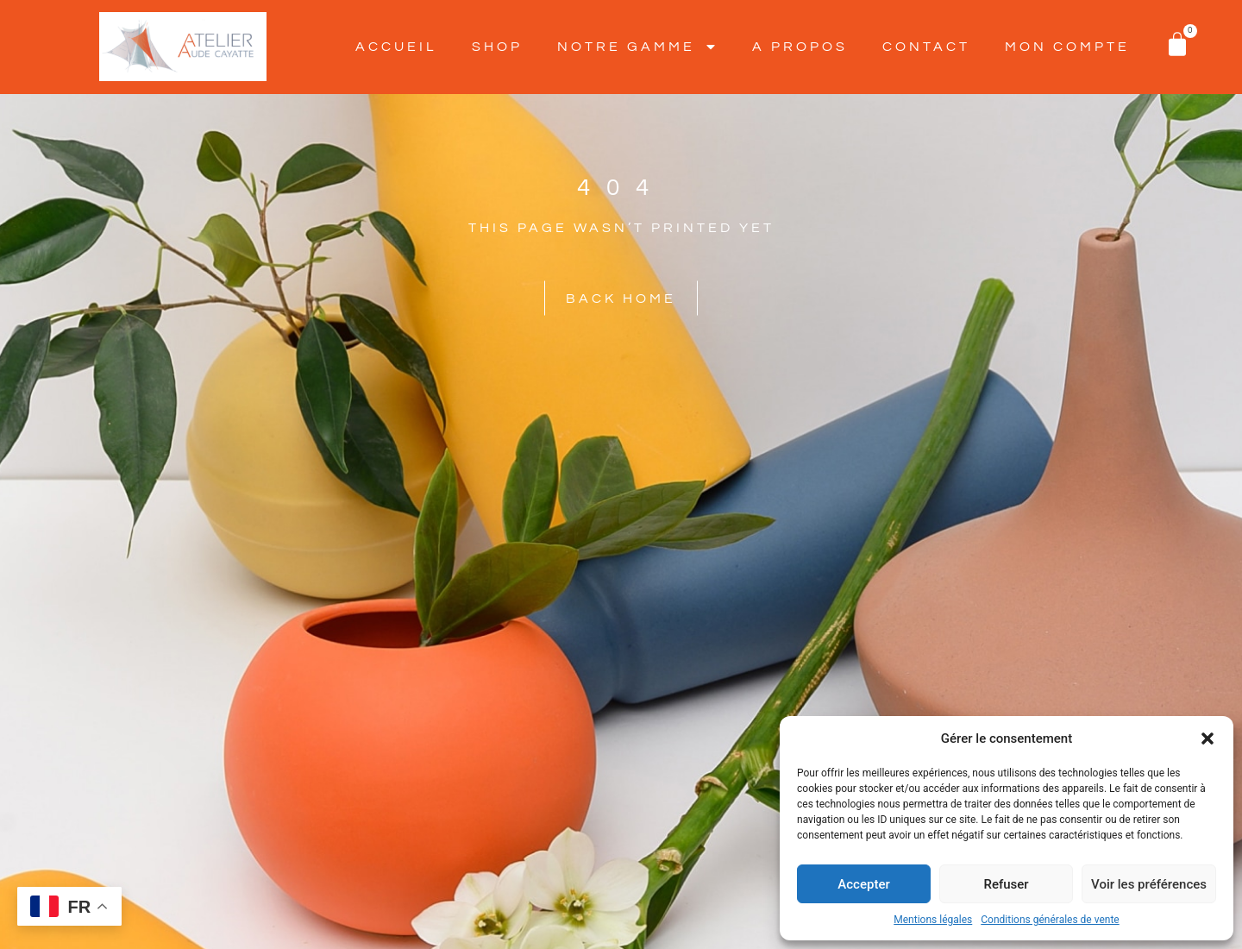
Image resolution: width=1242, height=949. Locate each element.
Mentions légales (933, 920)
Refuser (1005, 884)
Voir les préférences (1149, 884)
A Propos (800, 46)
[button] (1207, 738)
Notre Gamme (637, 46)
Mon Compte (1067, 46)
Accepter (863, 884)
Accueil (396, 46)
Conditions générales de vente (1050, 920)
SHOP (497, 46)
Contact (926, 46)
